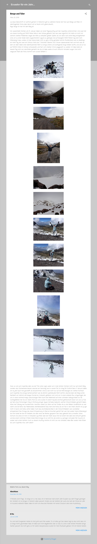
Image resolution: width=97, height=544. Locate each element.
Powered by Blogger (48, 539)
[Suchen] (89, 5)
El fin (12, 514)
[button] (86, 14)
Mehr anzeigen (81, 508)
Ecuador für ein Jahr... (23, 4)
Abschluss (14, 491)
